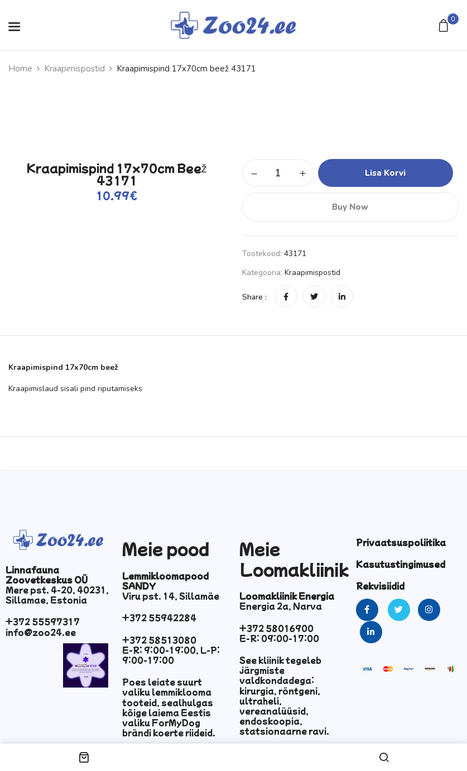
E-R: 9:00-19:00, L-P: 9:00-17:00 (171, 655)
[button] (445, 26)
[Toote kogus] (278, 173)
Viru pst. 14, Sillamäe (170, 595)
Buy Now (350, 207)
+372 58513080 (159, 639)
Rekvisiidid (380, 585)
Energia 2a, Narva (280, 605)
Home (20, 68)
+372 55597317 (43, 621)
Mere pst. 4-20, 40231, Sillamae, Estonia (57, 594)
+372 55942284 (159, 617)
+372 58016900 (276, 628)
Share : (254, 297)
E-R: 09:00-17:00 (279, 638)
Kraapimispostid (74, 68)
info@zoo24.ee (41, 632)
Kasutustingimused (400, 564)
